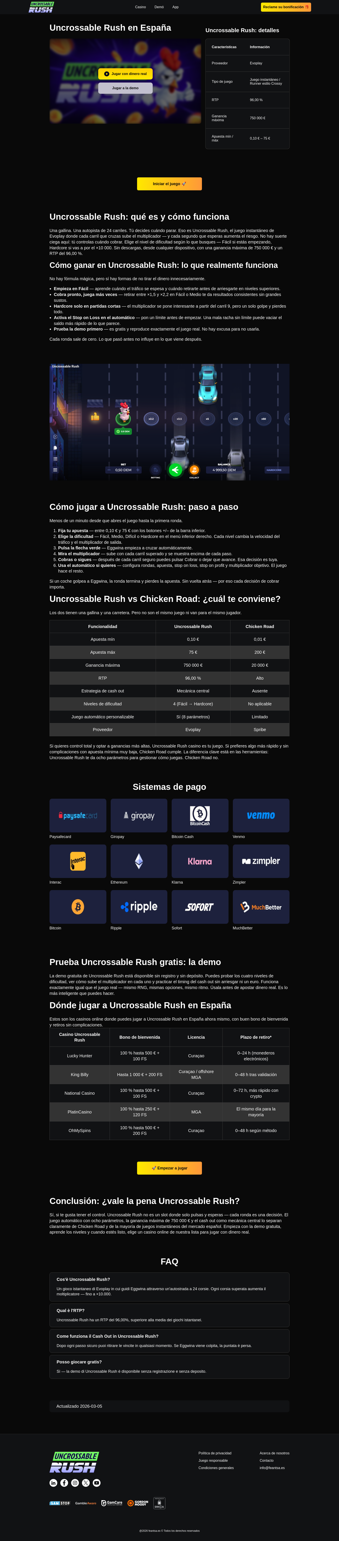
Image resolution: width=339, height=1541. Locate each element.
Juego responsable (213, 1460)
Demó (159, 7)
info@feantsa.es (272, 1468)
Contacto (266, 1460)
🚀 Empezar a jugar (169, 1168)
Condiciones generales (216, 1468)
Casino (140, 7)
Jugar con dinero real (125, 73)
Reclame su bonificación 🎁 (286, 7)
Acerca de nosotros (274, 1453)
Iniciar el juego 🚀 (169, 183)
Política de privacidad (214, 1453)
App (175, 7)
